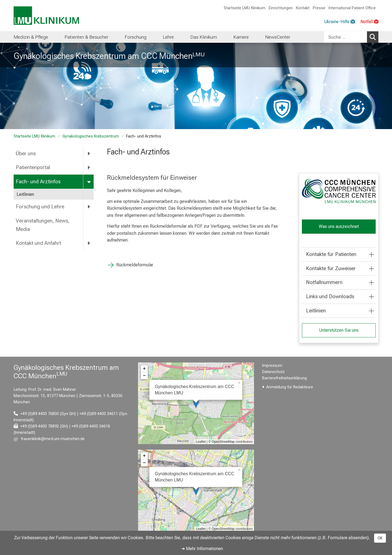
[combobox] (351, 37)
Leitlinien (25, 194)
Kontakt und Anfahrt (38, 243)
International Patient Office (352, 8)
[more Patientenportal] (89, 167)
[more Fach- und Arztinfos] (89, 182)
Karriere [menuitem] (241, 37)
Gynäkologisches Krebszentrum (90, 136)
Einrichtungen (281, 8)
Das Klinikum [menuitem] (203, 37)
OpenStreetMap (223, 442)
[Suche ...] (345, 37)
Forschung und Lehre (40, 206)
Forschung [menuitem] (135, 37)
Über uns (26, 153)
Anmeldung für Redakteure (289, 387)
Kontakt (303, 8)
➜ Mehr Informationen (202, 548)
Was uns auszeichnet (338, 226)
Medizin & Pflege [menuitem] (31, 37)
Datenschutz (273, 372)
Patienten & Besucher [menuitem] (86, 37)
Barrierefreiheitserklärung (284, 378)
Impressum (272, 365)
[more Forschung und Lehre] (89, 207)
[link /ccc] (339, 191)
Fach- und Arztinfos (38, 181)
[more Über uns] (89, 153)
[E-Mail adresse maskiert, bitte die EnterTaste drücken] (49, 439)
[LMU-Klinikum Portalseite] (46, 15)
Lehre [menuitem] (168, 37)
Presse (319, 8)
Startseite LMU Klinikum (244, 8)
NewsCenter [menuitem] (277, 37)
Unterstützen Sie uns (338, 330)
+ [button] (144, 368)
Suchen (374, 36)
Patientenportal (33, 167)
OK (380, 538)
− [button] (144, 376)
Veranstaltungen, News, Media (42, 225)
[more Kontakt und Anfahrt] (89, 243)
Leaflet (201, 442)
